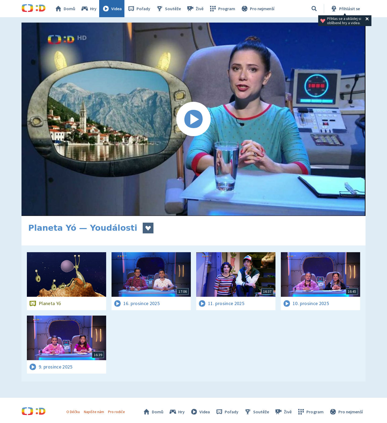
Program (222, 9)
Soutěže (168, 9)
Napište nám (94, 411)
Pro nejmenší (257, 9)
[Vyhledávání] (314, 8)
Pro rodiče (116, 411)
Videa (112, 9)
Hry (88, 9)
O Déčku (73, 411)
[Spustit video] (194, 119)
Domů (64, 9)
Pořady (138, 9)
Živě (194, 9)
